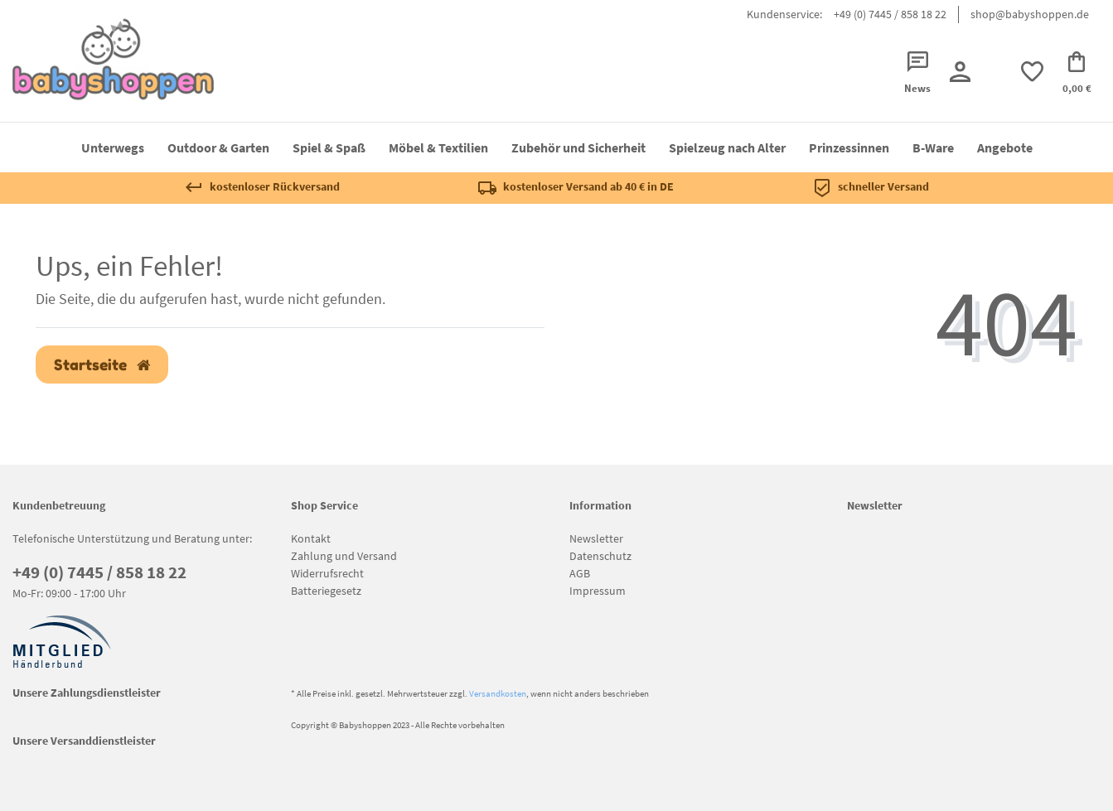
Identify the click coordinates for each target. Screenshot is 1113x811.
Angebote (1005, 147)
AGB (579, 573)
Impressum (597, 590)
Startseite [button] (102, 365)
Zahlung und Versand (344, 555)
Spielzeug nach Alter (727, 147)
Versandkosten (497, 693)
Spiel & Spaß (329, 147)
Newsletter (596, 538)
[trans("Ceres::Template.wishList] (1032, 72)
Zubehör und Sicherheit (578, 147)
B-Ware (933, 147)
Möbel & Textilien (438, 147)
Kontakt (311, 538)
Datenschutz (600, 555)
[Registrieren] (959, 72)
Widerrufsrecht (327, 573)
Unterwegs (112, 147)
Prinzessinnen (849, 147)
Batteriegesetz (326, 590)
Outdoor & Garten (218, 147)
